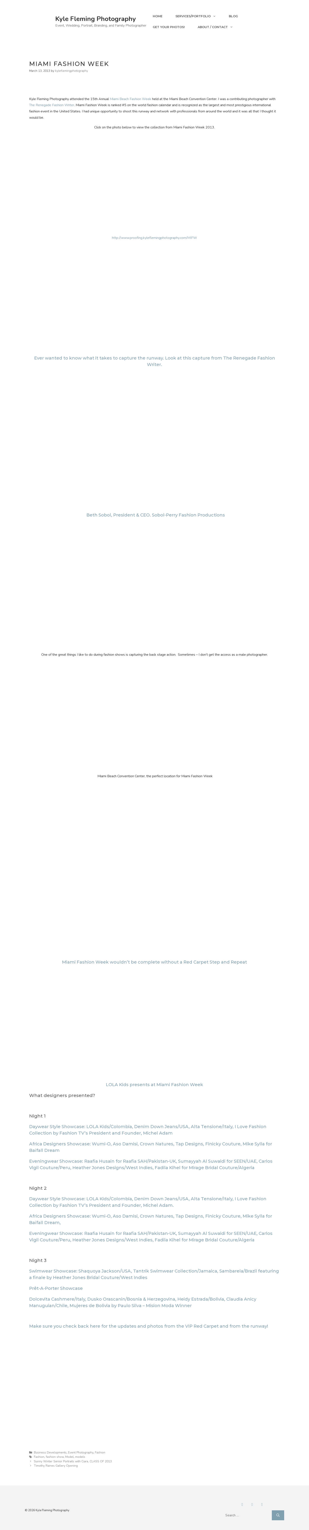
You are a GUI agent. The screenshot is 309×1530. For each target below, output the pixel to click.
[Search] (278, 1515)
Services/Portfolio (198, 16)
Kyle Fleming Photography (95, 18)
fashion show (55, 1457)
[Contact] (252, 1505)
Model (69, 1457)
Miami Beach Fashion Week (130, 99)
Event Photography (80, 1452)
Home (157, 16)
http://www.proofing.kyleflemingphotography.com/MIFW (154, 237)
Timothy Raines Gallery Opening (56, 1466)
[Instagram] (262, 1505)
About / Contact (218, 27)
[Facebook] (242, 1505)
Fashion (100, 1452)
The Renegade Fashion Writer (51, 105)
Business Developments (50, 1452)
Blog (233, 16)
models (80, 1457)
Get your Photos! (169, 27)
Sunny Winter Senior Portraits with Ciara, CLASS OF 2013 (73, 1461)
